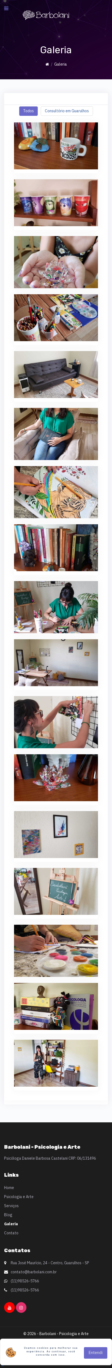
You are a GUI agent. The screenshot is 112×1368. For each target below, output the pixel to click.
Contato (11, 1232)
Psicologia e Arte (19, 1196)
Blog (8, 1214)
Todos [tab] (28, 110)
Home (9, 1187)
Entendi (96, 1352)
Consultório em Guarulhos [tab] (67, 110)
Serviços (11, 1205)
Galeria (11, 1223)
